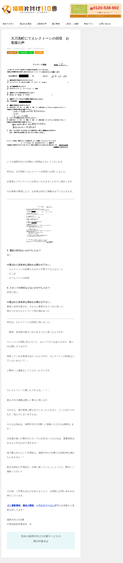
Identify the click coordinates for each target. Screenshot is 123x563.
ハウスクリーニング (46, 505)
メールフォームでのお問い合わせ (96, 16)
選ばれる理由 (25, 24)
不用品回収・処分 (26, 52)
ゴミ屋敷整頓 (13, 505)
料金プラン (89, 24)
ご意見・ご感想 (72, 24)
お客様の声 (41, 24)
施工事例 (56, 24)
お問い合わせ (105, 24)
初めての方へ (8, 24)
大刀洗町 (39, 52)
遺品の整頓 (28, 505)
